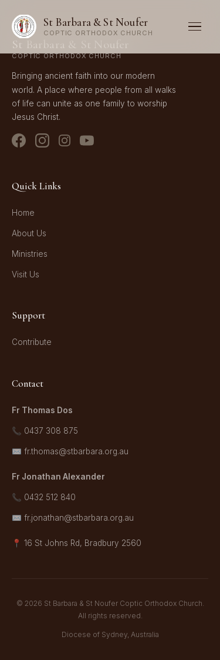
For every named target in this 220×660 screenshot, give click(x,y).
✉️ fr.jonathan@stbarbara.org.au (73, 517)
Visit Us (25, 274)
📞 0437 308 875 (45, 430)
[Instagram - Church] (42, 142)
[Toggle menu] (194, 26)
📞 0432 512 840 (44, 497)
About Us (29, 233)
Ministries (30, 254)
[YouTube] (87, 142)
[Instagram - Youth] (64, 143)
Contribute (32, 342)
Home (23, 212)
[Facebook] (19, 142)
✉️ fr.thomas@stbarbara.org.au (70, 451)
